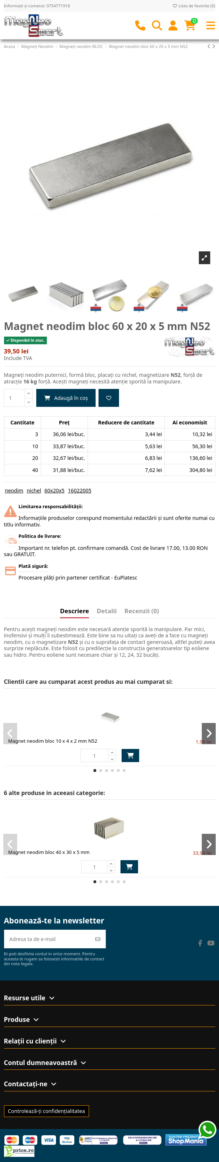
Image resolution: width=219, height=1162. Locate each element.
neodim (14, 490)
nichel (34, 490)
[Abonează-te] (97, 939)
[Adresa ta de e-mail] (47, 939)
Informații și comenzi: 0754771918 (37, 5)
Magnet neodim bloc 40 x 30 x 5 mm (48, 852)
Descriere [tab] (74, 611)
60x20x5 (54, 490)
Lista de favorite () (193, 5)
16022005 (79, 490)
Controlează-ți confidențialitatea (46, 1110)
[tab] (142, 612)
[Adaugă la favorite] (109, 398)
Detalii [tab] (107, 611)
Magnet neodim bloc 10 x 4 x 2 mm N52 (52, 741)
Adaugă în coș (66, 397)
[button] (94, 770)
